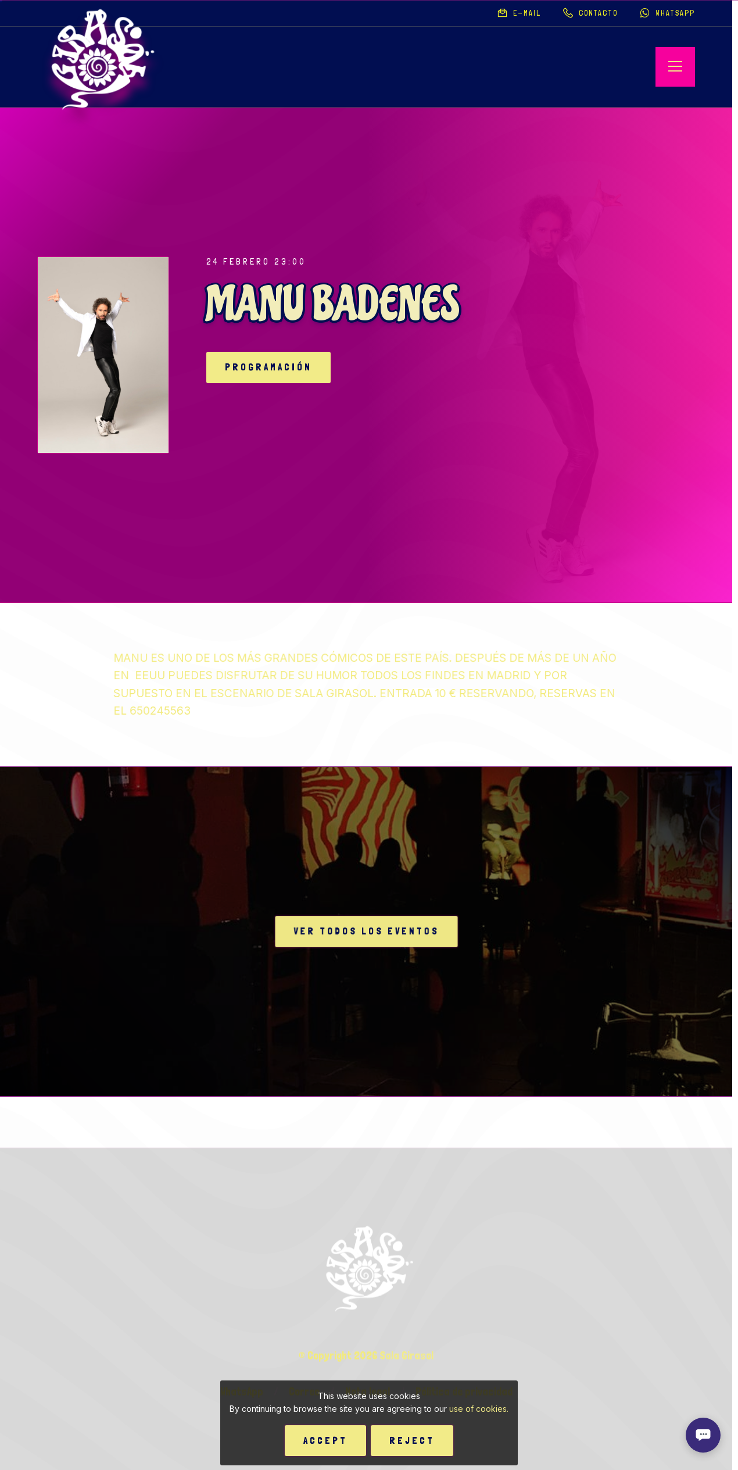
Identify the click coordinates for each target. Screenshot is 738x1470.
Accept (325, 1440)
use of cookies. (478, 1409)
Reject (412, 1440)
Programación (268, 367)
